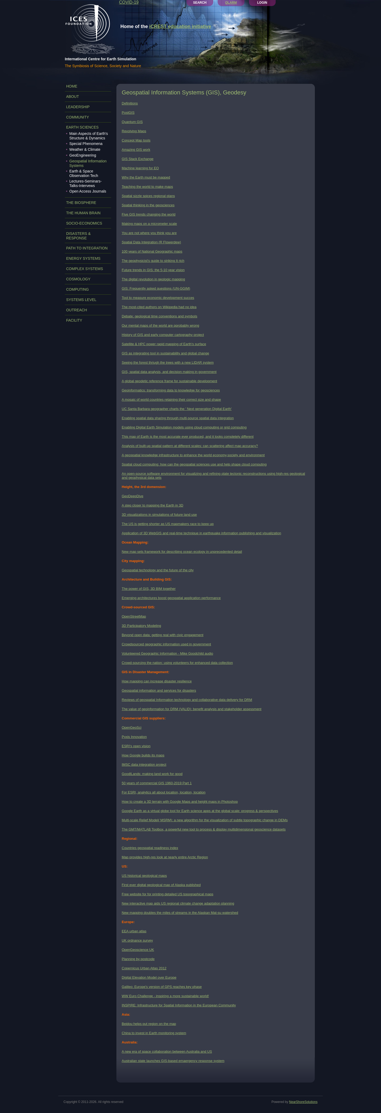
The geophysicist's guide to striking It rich (153, 261)
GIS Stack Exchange (137, 159)
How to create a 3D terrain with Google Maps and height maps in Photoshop (180, 802)
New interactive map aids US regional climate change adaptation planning (178, 903)
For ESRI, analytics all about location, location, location (164, 792)
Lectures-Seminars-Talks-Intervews (85, 183)
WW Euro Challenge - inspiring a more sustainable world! (165, 996)
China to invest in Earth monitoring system (154, 1033)
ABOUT (72, 96)
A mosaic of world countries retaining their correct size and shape (171, 400)
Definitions (130, 103)
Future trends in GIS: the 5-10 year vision (153, 270)
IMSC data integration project (144, 765)
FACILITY (74, 320)
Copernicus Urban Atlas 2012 (144, 968)
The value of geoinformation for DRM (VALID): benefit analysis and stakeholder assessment (191, 709)
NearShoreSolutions (303, 1102)
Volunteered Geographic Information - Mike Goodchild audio (167, 653)
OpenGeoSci (131, 727)
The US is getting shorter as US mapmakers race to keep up (168, 524)
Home (71, 86)
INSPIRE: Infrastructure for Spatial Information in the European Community (179, 1005)
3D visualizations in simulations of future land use (159, 515)
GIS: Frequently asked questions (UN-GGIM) (156, 288)
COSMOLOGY (78, 279)
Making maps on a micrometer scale (149, 224)
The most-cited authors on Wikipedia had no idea (159, 307)
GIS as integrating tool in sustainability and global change (165, 353)
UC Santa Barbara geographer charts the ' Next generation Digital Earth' (177, 409)
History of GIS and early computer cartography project (163, 335)
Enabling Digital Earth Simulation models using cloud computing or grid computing (184, 427)
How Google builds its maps (143, 755)
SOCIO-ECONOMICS (84, 223)
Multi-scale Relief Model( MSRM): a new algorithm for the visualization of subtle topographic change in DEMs (205, 820)
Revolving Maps (134, 131)
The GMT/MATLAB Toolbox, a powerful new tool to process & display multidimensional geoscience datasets (204, 829)
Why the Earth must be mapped (146, 177)
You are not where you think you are (149, 233)
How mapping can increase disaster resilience (157, 681)
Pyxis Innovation (134, 737)
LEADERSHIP (78, 107)
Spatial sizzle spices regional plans (148, 196)
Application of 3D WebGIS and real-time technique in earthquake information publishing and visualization (201, 533)
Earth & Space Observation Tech (83, 173)
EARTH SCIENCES (82, 127)
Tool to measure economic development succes (158, 298)
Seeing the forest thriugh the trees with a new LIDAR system (168, 362)
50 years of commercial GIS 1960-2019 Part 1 (157, 783)
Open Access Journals (87, 191)
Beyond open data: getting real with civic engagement (162, 635)
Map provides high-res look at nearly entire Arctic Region (165, 857)
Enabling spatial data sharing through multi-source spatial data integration (178, 418)
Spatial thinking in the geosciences (148, 205)
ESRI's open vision (136, 746)
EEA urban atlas (134, 931)
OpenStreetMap (134, 616)
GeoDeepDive (132, 496)
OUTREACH (76, 310)
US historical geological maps (144, 876)
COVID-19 (129, 2)
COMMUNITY (77, 117)
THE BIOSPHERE (81, 202)
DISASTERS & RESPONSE (78, 235)
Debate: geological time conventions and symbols (159, 316)
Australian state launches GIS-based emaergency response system (173, 1061)
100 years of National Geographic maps (152, 251)
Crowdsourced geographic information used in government (166, 644)
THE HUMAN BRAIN (83, 213)
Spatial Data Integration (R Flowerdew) (151, 242)
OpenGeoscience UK (138, 950)
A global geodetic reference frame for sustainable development (169, 381)
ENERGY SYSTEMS (83, 258)
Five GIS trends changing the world (148, 214)
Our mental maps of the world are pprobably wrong (160, 325)
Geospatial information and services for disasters (159, 690)
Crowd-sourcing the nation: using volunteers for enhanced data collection (177, 663)
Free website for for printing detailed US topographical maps (167, 894)
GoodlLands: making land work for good (152, 774)
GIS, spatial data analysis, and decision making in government (169, 372)
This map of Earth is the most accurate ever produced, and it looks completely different (187, 437)
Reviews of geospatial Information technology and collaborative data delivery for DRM (187, 700)
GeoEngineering (82, 155)
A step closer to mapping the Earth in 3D (152, 505)
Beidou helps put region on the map (149, 1024)
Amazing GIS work (136, 150)
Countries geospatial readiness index (150, 848)
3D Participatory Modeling (141, 626)
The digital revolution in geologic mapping (153, 279)
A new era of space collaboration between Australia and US (167, 1051)
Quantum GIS (132, 122)
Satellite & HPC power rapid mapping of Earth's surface (164, 344)
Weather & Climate (84, 149)
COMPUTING (77, 289)
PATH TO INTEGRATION (87, 248)
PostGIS (128, 113)
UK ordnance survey (137, 940)
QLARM (231, 2)
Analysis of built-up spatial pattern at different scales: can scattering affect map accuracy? (190, 446)
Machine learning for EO (140, 168)
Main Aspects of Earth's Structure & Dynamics (88, 135)
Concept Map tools (136, 140)
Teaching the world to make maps (147, 187)
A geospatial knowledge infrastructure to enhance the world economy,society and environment (193, 455)
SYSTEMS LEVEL (81, 300)
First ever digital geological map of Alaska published (161, 885)
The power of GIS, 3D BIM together (149, 589)
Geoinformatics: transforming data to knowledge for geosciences (171, 390)
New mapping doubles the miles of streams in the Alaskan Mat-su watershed (180, 913)
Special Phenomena (85, 144)
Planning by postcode (138, 959)
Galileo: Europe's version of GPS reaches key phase (162, 987)
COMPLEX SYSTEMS (84, 269)
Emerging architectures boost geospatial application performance (171, 598)
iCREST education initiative (180, 26)
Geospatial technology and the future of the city (158, 570)
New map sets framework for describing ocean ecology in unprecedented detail (182, 552)
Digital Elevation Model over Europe (149, 977)
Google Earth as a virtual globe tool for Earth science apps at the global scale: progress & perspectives (200, 811)
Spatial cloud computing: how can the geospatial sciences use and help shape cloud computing (194, 464)
